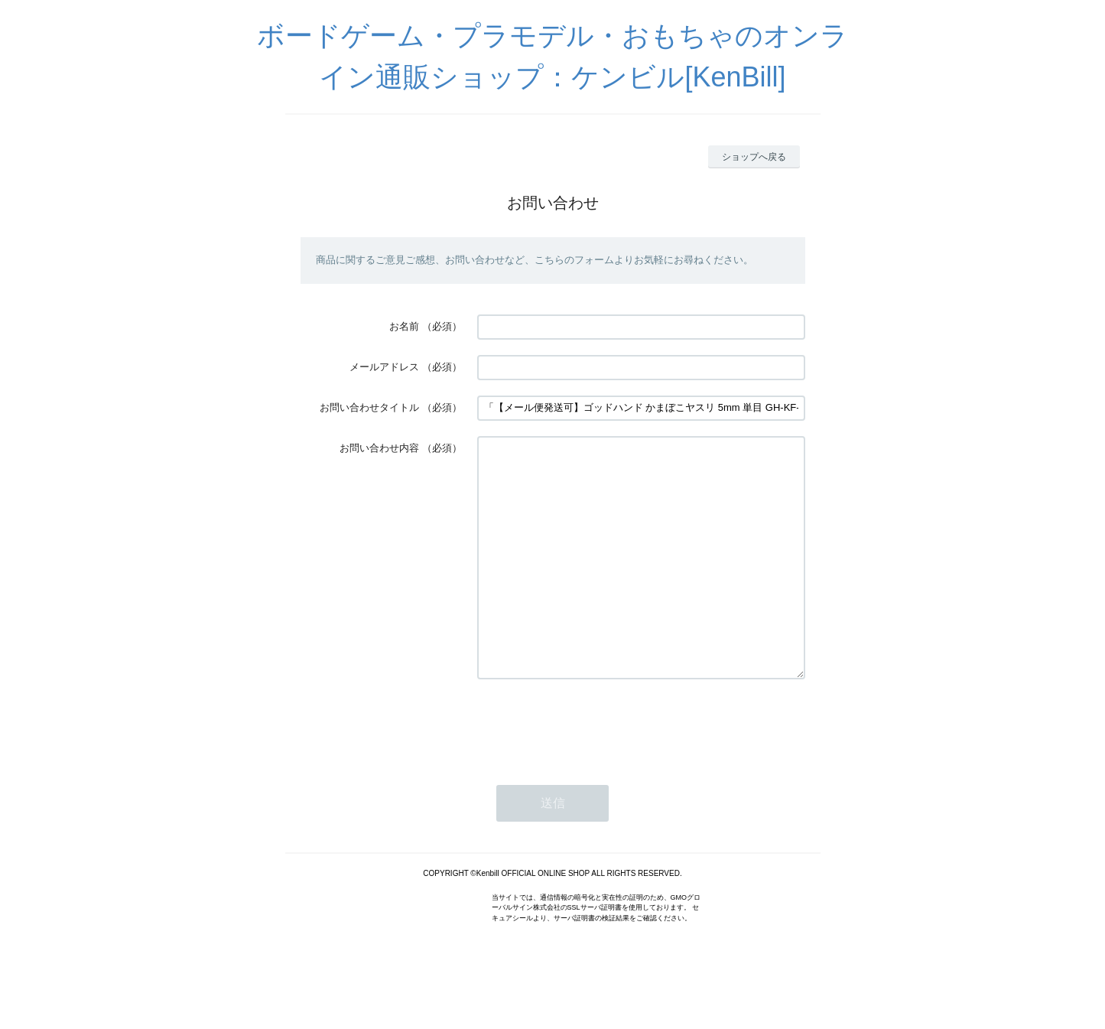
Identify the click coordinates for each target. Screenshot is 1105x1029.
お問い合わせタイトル (369, 407)
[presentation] (593, 770)
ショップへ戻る (754, 156)
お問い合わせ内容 (379, 448)
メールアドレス (384, 367)
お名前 (404, 326)
